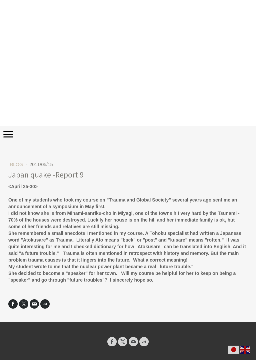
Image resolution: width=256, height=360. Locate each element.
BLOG (17, 164)
